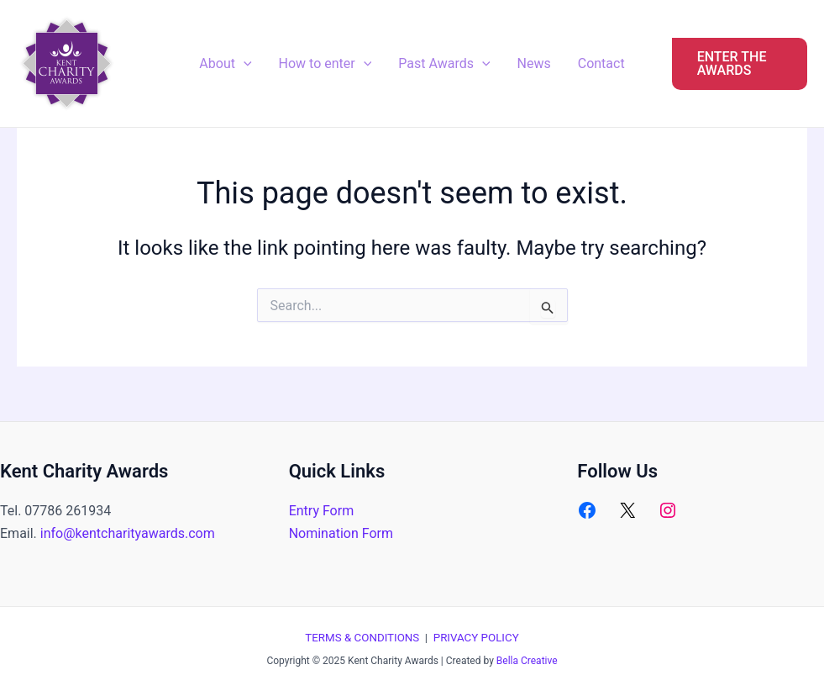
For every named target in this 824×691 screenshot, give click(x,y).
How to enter (325, 64)
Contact (601, 63)
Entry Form (321, 511)
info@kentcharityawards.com (127, 533)
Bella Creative (527, 661)
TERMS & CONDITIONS (362, 637)
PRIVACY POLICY (476, 637)
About (225, 64)
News (534, 63)
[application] (243, 64)
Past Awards (444, 64)
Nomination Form (341, 533)
